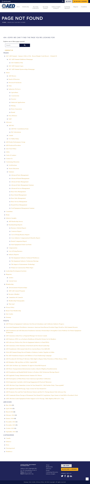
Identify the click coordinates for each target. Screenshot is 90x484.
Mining (13, 105)
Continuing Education (13, 162)
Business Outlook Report (18, 228)
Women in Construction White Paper (22, 267)
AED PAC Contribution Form (20, 129)
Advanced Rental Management (20, 178)
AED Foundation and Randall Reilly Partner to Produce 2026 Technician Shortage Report (33, 372)
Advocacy (9, 122)
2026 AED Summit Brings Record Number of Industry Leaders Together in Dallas (30, 352)
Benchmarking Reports (15, 225)
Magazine (9, 274)
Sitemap (8, 317)
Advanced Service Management (20, 188)
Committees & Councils (16, 297)
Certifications (13, 165)
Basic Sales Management (18, 198)
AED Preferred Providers (13, 145)
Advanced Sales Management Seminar (22, 185)
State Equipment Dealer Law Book (21, 244)
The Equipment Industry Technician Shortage (25, 261)
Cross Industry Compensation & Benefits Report (25, 238)
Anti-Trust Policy (11, 148)
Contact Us (9, 50)
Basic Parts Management (18, 191)
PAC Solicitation (16, 132)
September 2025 (11, 431)
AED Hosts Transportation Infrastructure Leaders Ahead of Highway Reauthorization (32, 369)
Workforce (9, 451)
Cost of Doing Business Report (20, 234)
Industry (8, 441)
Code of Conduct (11, 155)
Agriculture (14, 92)
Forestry (13, 99)
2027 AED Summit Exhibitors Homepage (21, 59)
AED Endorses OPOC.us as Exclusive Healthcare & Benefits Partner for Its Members (31, 339)
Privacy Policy (10, 307)
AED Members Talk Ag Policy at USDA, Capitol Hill (21, 362)
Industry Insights (11, 218)
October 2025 (10, 428)
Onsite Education (14, 168)
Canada (11, 135)
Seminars (11, 172)
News (7, 445)
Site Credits (9, 314)
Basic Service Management (19, 201)
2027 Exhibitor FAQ (17, 62)
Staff (10, 119)
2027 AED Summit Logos (16, 66)
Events (48, 470)
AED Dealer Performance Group (15, 142)
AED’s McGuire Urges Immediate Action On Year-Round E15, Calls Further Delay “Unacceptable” (35, 385)
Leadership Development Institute (16, 271)
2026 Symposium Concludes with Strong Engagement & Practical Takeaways (29, 382)
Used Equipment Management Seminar (23, 208)
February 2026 (10, 415)
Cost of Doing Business (16, 251)
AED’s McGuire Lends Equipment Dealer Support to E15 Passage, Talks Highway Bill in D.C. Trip (35, 398)
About (8, 72)
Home (4, 22)
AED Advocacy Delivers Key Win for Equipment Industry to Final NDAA (27, 342)
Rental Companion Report (19, 241)
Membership (10, 284)
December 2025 (10, 422)
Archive (11, 277)
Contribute (9, 211)
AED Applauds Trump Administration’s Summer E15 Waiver (24, 375)
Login (68, 1)
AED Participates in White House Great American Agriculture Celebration (28, 379)
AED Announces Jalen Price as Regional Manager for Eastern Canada (26, 336)
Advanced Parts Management (20, 175)
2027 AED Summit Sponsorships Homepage (22, 69)
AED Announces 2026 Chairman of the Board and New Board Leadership (28, 345)
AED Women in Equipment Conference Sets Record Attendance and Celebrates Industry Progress (35, 324)
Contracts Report (16, 231)
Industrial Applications (18, 102)
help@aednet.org (28, 473)
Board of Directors (14, 79)
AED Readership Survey (16, 221)
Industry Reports (14, 254)
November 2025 (10, 425)
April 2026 (9, 408)
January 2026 (10, 418)
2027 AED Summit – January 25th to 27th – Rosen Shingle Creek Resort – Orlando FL (31, 56)
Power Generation (16, 109)
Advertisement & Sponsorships (18, 287)
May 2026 (9, 405)
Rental (13, 112)
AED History (12, 76)
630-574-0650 (6, 1)
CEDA (8, 152)
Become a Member (80, 1)
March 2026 (9, 412)
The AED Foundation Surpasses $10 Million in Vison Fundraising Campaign (29, 355)
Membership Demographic (17, 301)
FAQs (10, 86)
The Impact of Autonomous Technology (23, 264)
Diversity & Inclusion (15, 82)
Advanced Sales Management (20, 182)
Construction (15, 96)
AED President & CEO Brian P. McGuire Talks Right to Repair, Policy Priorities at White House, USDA (36, 359)
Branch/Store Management (19, 205)
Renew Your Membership (13, 310)
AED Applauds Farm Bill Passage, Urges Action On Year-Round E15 (26, 388)
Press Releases (13, 115)
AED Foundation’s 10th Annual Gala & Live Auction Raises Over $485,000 (28, 349)
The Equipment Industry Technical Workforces (25, 258)
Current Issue (13, 281)
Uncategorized (10, 448)
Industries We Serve (15, 89)
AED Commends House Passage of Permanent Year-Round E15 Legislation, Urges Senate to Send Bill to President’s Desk (42, 395)
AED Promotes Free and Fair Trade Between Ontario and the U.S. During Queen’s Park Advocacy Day (36, 392)
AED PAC (11, 125)
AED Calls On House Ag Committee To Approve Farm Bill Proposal (26, 365)
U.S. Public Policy (14, 139)
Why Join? (12, 304)
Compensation (13, 248)
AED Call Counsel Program (17, 291)
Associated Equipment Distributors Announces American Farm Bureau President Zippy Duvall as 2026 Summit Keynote (42, 327)
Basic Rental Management (19, 195)
